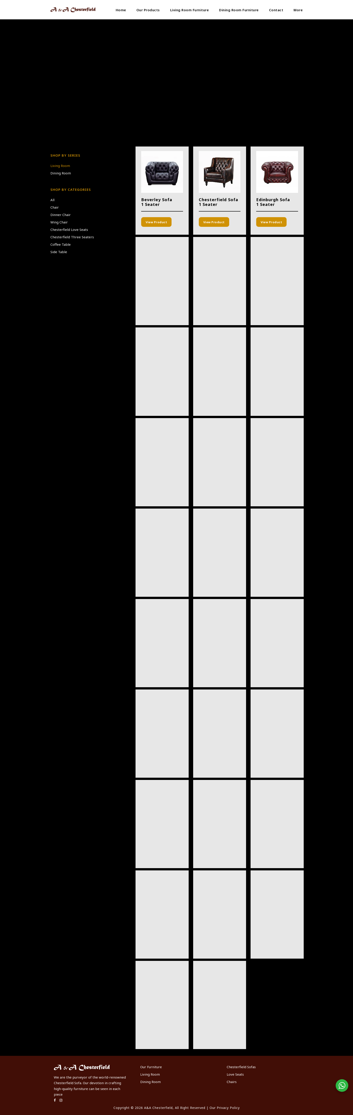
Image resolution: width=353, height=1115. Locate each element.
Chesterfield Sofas (241, 1067)
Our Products (148, 10)
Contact (276, 10)
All (52, 200)
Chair (54, 207)
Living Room (60, 165)
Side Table (58, 252)
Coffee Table (60, 244)
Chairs (232, 1081)
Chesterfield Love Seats (69, 229)
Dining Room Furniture (239, 10)
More (298, 10)
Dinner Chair (60, 214)
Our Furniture (151, 1067)
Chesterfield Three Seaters (72, 237)
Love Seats (235, 1074)
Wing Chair (59, 222)
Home (121, 10)
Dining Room (60, 173)
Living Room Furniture (189, 10)
